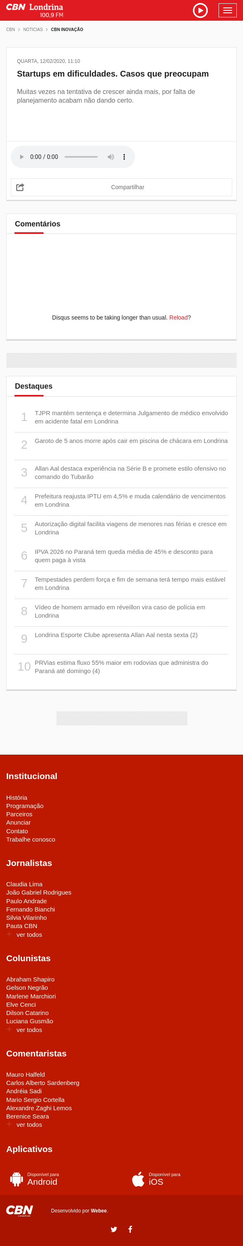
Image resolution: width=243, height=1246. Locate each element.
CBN (10, 29)
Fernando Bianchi (30, 909)
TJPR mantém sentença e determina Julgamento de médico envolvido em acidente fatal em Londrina (121, 417)
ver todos (24, 934)
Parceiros (19, 814)
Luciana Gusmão (29, 1021)
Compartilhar (127, 187)
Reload (178, 317)
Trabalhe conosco (30, 839)
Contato (17, 831)
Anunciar (18, 822)
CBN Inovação (67, 29)
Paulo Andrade (26, 900)
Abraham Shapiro (30, 979)
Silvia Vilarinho (26, 917)
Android (59, 1178)
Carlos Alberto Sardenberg (42, 1082)
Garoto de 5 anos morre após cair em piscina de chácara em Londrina (121, 445)
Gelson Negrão (27, 987)
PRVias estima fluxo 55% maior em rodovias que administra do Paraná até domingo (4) (111, 667)
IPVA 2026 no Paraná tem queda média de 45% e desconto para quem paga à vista (114, 556)
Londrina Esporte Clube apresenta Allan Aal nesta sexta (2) (106, 639)
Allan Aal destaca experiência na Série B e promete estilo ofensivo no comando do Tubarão (120, 472)
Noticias (33, 29)
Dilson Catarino (27, 1012)
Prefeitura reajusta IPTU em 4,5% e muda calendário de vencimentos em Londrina (120, 500)
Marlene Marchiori (31, 996)
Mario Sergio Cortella (35, 1099)
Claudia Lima (24, 884)
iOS (181, 1178)
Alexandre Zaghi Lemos (39, 1107)
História (16, 797)
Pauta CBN (21, 925)
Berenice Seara (27, 1116)
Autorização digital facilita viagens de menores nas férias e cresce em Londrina (121, 528)
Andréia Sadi (24, 1090)
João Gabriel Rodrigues (39, 892)
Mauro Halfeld (25, 1074)
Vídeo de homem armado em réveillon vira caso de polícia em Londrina (110, 611)
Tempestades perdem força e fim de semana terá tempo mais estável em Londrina (120, 583)
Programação (24, 805)
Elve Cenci (21, 1004)
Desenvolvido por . (79, 1210)
